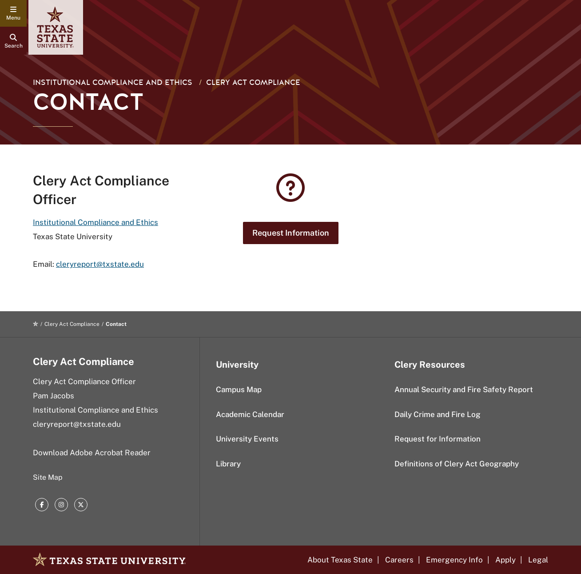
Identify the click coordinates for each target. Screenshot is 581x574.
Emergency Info (454, 559)
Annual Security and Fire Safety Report (463, 389)
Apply (505, 559)
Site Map (48, 477)
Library (228, 463)
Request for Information (437, 438)
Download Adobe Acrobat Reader (92, 452)
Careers (399, 559)
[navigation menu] (13, 13)
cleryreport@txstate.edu (100, 264)
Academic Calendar (250, 414)
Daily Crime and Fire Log (437, 414)
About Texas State (340, 559)
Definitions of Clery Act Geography (456, 463)
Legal (538, 559)
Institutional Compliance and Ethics (95, 222)
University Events (247, 438)
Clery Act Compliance (253, 82)
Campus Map (239, 389)
